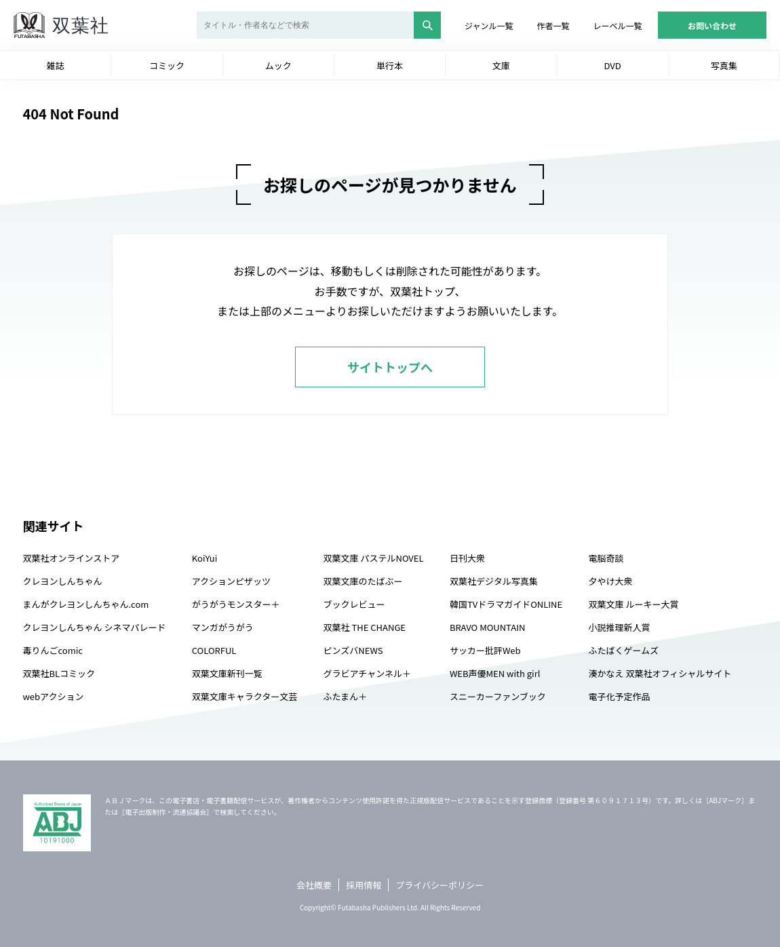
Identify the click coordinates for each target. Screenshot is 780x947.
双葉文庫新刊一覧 (227, 673)
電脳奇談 (605, 558)
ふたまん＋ (346, 696)
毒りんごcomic (53, 650)
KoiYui (205, 558)
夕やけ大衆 (610, 581)
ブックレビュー (354, 604)
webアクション (53, 696)
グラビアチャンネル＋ (367, 673)
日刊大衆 (467, 558)
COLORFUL (214, 650)
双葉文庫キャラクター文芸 (244, 696)
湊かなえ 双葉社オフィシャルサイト (659, 673)
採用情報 (363, 884)
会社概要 (314, 884)
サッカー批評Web (485, 650)
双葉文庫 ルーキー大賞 (633, 604)
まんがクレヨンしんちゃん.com (86, 604)
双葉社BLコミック (59, 673)
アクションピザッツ (231, 581)
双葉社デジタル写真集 (494, 581)
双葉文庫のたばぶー (363, 581)
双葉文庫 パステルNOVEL (374, 558)
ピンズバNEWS (353, 650)
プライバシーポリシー (439, 884)
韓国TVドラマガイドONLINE (506, 604)
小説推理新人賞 (619, 627)
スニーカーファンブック (498, 696)
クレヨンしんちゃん (62, 581)
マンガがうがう (223, 627)
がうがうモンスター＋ (236, 604)
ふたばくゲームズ (623, 650)
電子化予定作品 (619, 696)
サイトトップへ (390, 367)
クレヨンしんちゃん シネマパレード (94, 627)
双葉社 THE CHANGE (365, 627)
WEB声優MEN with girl (495, 673)
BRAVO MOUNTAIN (487, 627)
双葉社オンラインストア (71, 558)
